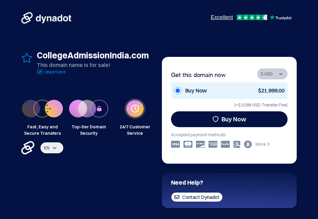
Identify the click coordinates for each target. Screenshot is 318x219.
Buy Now (229, 119)
